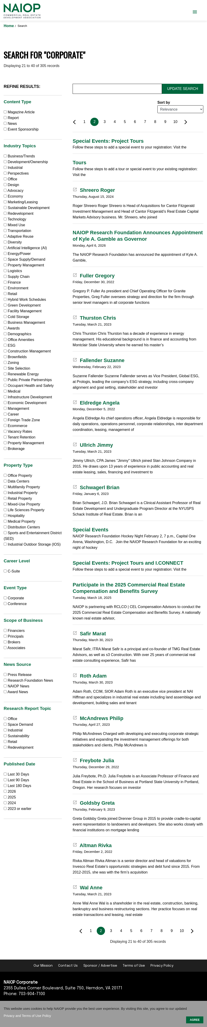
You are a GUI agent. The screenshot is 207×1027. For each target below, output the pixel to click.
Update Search (182, 89)
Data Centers (16, 481)
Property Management (24, 265)
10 (175, 122)
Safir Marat (89, 633)
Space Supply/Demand (24, 259)
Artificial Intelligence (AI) (25, 248)
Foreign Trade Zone (22, 420)
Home (9, 26)
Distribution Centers (22, 527)
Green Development (22, 305)
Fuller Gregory (94, 276)
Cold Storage (16, 317)
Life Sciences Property (24, 510)
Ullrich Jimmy (93, 445)
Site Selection (17, 368)
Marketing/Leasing (21, 202)
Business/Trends (19, 156)
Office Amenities (19, 340)
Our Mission (43, 966)
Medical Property (19, 521)
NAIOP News (16, 686)
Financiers (14, 631)
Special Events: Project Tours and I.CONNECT (128, 563)
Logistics (13, 271)
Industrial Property (20, 493)
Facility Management (23, 311)
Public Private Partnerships (28, 380)
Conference (15, 604)
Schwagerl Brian (96, 487)
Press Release (18, 675)
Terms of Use (134, 966)
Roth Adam (90, 676)
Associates (14, 648)
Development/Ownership (26, 162)
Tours (79, 162)
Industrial (13, 168)
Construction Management (27, 351)
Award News (16, 692)
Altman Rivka (92, 845)
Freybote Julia (93, 760)
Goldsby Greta (94, 803)
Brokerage (14, 449)
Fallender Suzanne (99, 360)
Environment (16, 288)
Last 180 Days (19, 786)
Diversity (13, 242)
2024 (12, 803)
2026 (12, 791)
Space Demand (18, 724)
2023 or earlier (19, 809)
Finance (12, 282)
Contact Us (68, 966)
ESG (9, 345)
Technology (15, 219)
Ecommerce (15, 426)
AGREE (195, 1019)
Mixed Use (14, 225)
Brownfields (15, 357)
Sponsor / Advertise (100, 966)
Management (16, 408)
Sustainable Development (27, 208)
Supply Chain (17, 277)
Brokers (12, 642)
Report (11, 118)
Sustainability (16, 736)
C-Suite (12, 571)
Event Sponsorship (21, 129)
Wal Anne (87, 887)
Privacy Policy (161, 966)
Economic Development (25, 403)
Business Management (24, 322)
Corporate (14, 598)
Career (11, 414)
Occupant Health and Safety (29, 386)
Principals (14, 636)
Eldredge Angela (96, 403)
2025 (12, 797)
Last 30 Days (18, 774)
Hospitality (14, 516)
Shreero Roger (94, 190)
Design (11, 185)
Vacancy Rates (18, 431)
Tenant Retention (19, 437)
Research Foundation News (28, 680)
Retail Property (18, 498)
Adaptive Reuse (19, 236)
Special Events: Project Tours (108, 141)
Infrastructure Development (28, 397)
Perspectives (16, 173)
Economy (13, 196)
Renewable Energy (21, 374)
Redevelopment (19, 213)
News (10, 124)
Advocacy (13, 191)
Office (10, 179)
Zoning (11, 363)
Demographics (17, 334)
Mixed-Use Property (22, 504)
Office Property (18, 475)
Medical (12, 391)
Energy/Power (17, 254)
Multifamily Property (22, 487)
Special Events (90, 530)
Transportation (17, 231)
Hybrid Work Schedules (25, 299)
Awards (12, 328)
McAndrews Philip (98, 718)
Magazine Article (19, 112)
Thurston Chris (94, 318)
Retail (10, 294)
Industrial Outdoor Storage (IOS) (32, 544)
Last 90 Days (18, 780)
